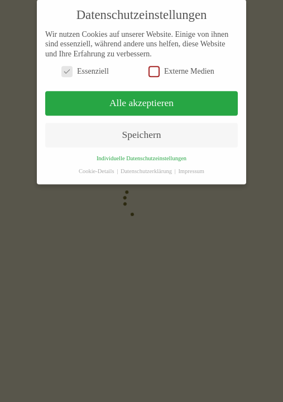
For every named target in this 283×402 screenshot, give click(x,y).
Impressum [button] (191, 167)
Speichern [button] (141, 130)
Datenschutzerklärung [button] (147, 167)
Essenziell (85, 67)
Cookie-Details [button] (97, 167)
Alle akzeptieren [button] (141, 98)
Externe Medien (181, 67)
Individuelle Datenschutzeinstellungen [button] (141, 154)
